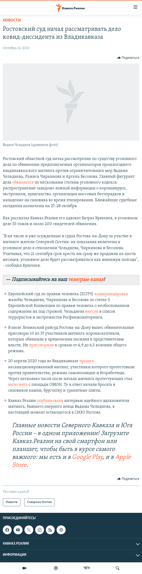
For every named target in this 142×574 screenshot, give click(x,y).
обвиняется (23, 182)
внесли (91, 311)
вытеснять (18, 385)
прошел (86, 361)
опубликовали (49, 401)
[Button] (128, 57)
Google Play (87, 457)
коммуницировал (111, 294)
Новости (12, 20)
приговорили (41, 345)
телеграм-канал (85, 279)
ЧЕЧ (87, 568)
